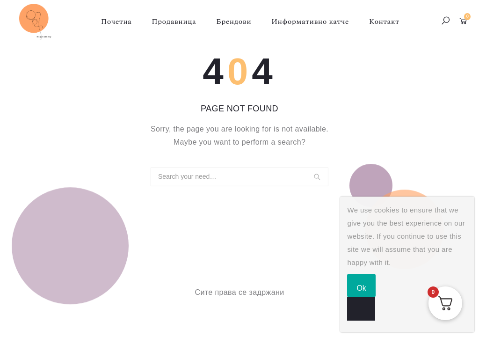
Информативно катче (310, 21)
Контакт (384, 21)
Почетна (116, 21)
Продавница (174, 21)
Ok (361, 288)
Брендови (233, 21)
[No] (361, 309)
